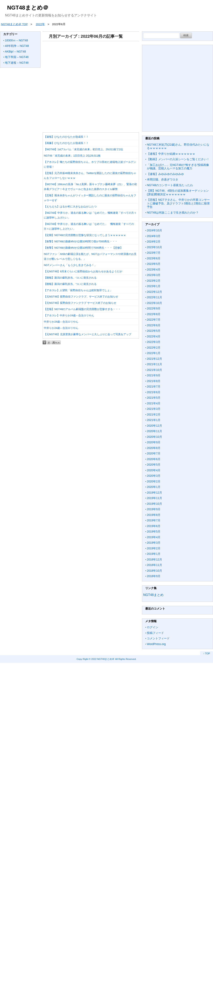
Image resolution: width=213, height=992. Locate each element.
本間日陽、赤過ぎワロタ (162, 179)
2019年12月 (154, 492)
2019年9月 (153, 509)
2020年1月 (153, 486)
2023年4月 (153, 269)
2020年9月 (153, 442)
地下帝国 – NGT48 (17, 57)
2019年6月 (153, 526)
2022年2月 (153, 347)
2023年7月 (153, 252)
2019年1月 (153, 553)
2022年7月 (153, 319)
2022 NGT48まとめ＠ (102, 659)
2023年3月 (153, 275)
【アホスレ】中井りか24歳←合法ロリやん (69, 315)
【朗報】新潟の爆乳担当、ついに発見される (70, 277)
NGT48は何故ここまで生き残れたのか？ (173, 212)
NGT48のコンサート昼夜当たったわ (170, 185)
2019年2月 (153, 548)
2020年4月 (153, 470)
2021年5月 (153, 397)
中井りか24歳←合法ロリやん (61, 321)
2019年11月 (154, 498)
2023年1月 (153, 286)
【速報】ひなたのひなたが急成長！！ (66, 136)
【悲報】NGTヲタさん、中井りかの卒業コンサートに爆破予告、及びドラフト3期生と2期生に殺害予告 (178, 203)
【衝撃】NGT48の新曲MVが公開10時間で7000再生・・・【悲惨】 (83, 247)
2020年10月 (154, 436)
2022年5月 (153, 330)
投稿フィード (155, 632)
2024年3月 (153, 236)
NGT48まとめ (153, 595)
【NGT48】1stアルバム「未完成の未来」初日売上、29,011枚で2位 (83, 149)
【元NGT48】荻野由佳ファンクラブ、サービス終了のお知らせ (81, 296)
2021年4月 (153, 403)
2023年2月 (153, 280)
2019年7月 (153, 520)
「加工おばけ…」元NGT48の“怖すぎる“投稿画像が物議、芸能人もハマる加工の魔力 (178, 166)
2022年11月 (154, 297)
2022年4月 (153, 336)
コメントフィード (158, 638)
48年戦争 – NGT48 (17, 45)
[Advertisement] (90, 85)
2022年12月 (154, 291)
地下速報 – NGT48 (17, 62)
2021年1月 (153, 420)
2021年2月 (153, 414)
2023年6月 (153, 258)
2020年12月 (154, 425)
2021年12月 (154, 358)
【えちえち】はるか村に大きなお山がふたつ (70, 206)
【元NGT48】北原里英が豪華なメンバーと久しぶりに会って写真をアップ (87, 334)
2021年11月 (154, 364)
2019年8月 (153, 514)
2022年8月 (153, 314)
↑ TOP (206, 653)
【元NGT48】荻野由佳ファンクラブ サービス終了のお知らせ (80, 302)
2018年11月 (154, 565)
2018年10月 (154, 570)
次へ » (56, 342)
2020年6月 (153, 459)
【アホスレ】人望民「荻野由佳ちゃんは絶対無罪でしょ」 (78, 290)
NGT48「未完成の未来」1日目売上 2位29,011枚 (72, 155)
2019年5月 (153, 531)
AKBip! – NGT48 (15, 51)
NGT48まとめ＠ (27, 7)
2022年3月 (153, 342)
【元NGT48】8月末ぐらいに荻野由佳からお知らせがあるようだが (83, 271)
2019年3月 (153, 542)
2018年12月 (154, 559)
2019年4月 (153, 537)
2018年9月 (153, 576)
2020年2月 (153, 481)
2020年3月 (153, 475)
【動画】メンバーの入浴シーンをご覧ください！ (178, 159)
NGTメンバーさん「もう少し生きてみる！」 (70, 265)
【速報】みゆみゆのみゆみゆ (165, 174)
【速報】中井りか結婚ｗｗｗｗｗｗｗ (171, 153)
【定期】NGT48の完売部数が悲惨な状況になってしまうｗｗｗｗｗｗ (85, 235)
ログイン (152, 627)
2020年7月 (153, 453)
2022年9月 (153, 308)
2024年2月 (153, 241)
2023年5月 (153, 263)
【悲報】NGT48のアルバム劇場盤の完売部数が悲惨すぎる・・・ (82, 309)
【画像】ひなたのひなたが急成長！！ (66, 143)
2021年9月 (153, 375)
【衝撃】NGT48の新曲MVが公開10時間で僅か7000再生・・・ (80, 241)
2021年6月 (153, 392)
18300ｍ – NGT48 (16, 40)
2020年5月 (153, 464)
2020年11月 (154, 431)
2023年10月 (154, 247)
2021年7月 (153, 386)
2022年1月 (153, 353)
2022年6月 (153, 325)
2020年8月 (153, 448)
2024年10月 (154, 230)
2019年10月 (154, 503)
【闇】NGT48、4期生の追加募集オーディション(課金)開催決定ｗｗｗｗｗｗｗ (178, 192)
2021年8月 (153, 381)
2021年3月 (153, 408)
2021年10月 (154, 369)
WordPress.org (156, 644)
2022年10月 (154, 303)
